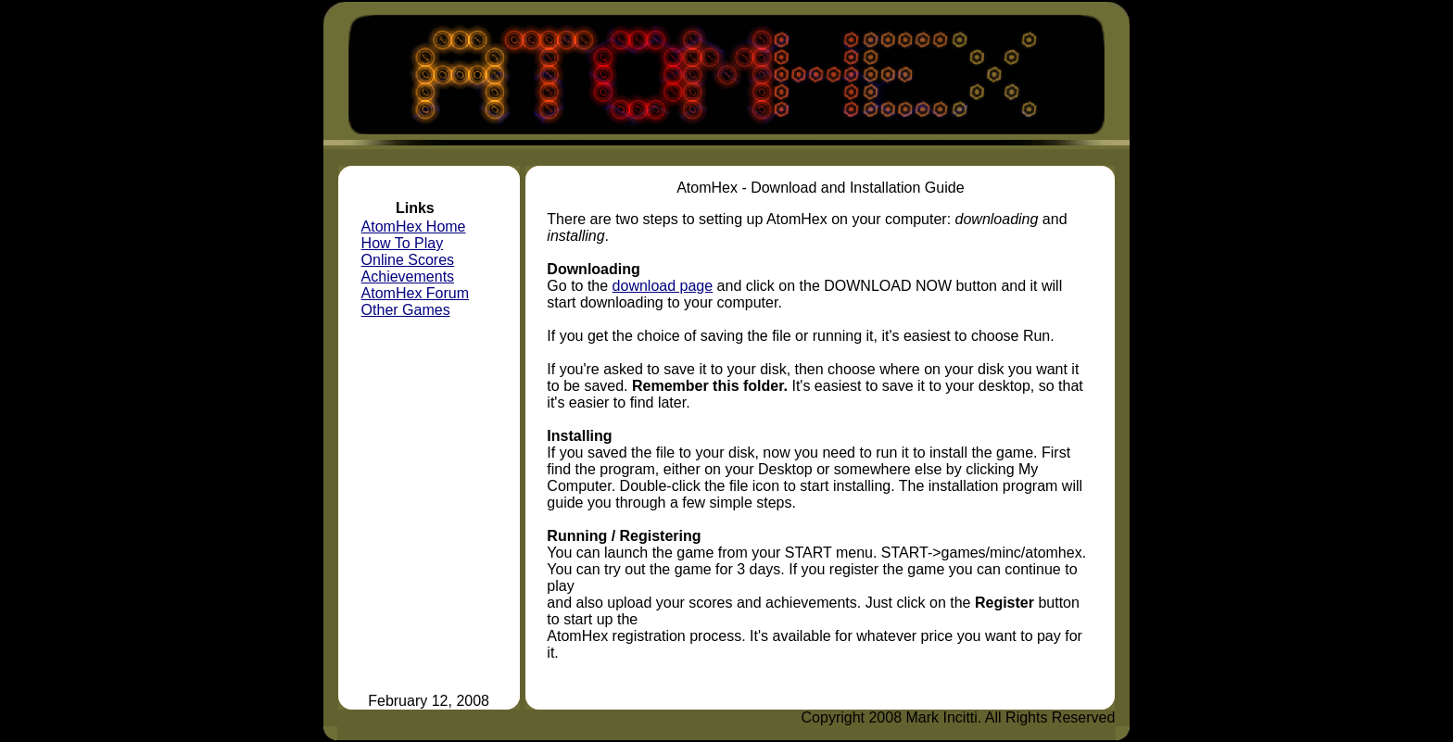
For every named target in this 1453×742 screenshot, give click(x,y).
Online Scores (408, 260)
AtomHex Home (413, 226)
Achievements (408, 276)
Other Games (405, 310)
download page (663, 286)
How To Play (402, 243)
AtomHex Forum (415, 293)
